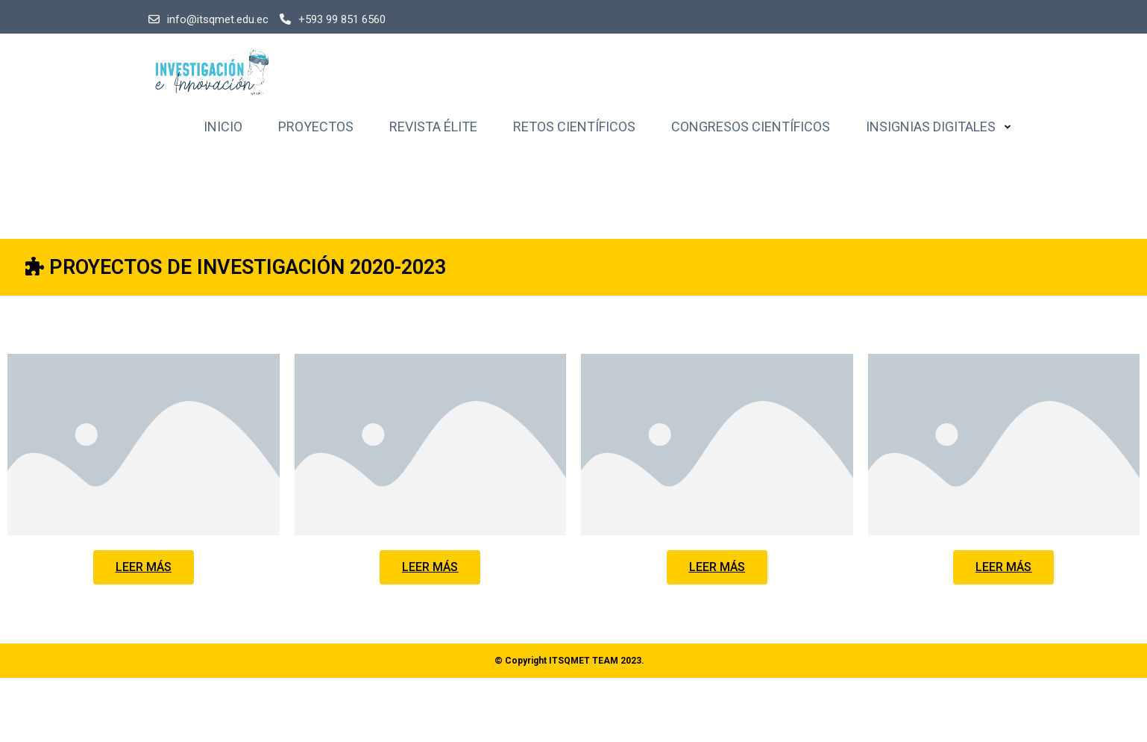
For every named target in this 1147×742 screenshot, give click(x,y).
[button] (143, 567)
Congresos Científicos (750, 126)
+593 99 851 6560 (333, 19)
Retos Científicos (574, 126)
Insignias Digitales (931, 126)
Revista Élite (433, 126)
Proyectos (315, 126)
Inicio (223, 126)
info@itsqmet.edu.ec (208, 19)
